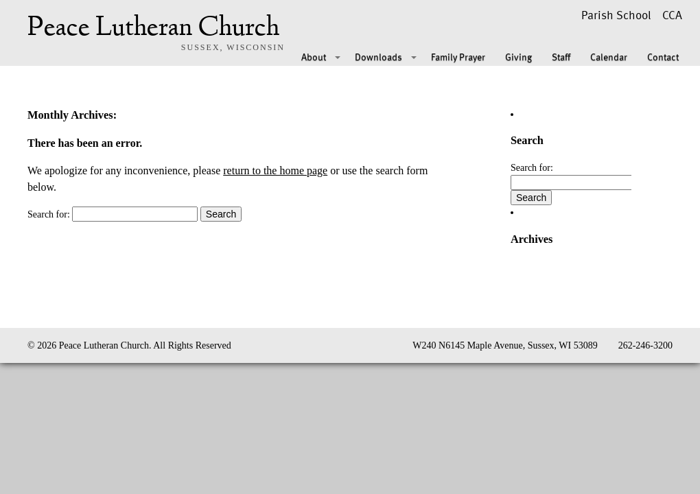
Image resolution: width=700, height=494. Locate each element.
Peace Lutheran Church (153, 28)
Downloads (378, 56)
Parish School (616, 14)
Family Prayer (458, 56)
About (313, 56)
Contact (663, 56)
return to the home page (275, 170)
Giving (518, 56)
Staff (561, 56)
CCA (672, 14)
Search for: (48, 214)
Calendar (608, 56)
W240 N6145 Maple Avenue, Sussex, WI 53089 (504, 345)
